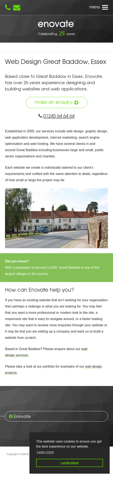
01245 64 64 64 (56, 115)
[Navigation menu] (56, 7)
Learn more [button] (45, 452)
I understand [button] (70, 462)
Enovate (56, 24)
